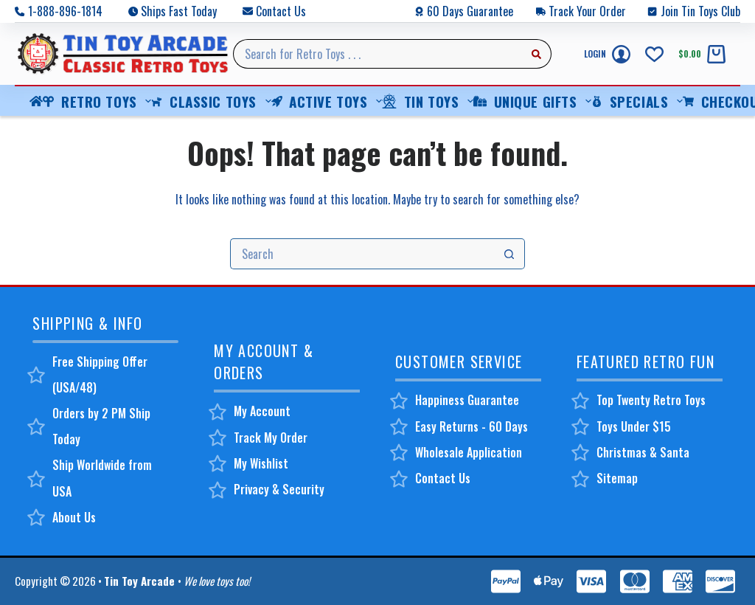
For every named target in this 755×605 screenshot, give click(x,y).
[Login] (607, 54)
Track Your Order (587, 11)
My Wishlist (261, 463)
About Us (74, 517)
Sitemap (617, 478)
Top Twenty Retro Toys (651, 400)
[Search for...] (377, 54)
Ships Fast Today (179, 11)
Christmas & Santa (642, 452)
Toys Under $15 (633, 426)
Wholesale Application (468, 452)
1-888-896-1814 (65, 11)
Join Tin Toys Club (700, 11)
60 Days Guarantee (470, 11)
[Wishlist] (654, 54)
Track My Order (270, 437)
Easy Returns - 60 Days (471, 426)
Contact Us (281, 11)
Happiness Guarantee (467, 400)
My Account (262, 411)
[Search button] (537, 54)
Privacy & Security (279, 489)
